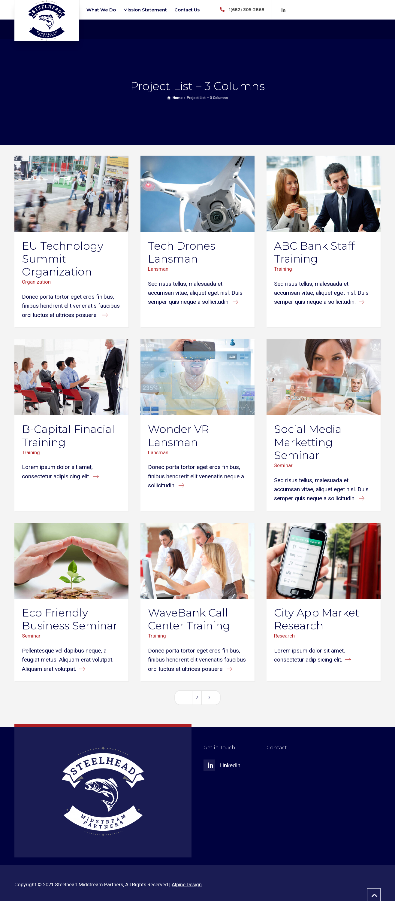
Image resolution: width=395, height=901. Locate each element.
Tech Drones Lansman (181, 252)
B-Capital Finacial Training (68, 435)
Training (283, 269)
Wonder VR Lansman (178, 435)
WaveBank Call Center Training (189, 619)
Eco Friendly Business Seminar (69, 619)
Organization (36, 282)
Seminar (283, 465)
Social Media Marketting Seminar (308, 441)
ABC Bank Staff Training (314, 252)
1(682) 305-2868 (246, 9)
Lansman (158, 269)
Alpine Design (187, 884)
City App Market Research (316, 619)
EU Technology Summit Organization (62, 258)
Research (284, 636)
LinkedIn (229, 765)
